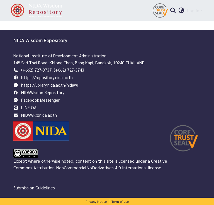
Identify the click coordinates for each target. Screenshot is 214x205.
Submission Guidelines (34, 188)
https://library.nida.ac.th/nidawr (49, 84)
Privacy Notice (96, 201)
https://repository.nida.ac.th (47, 77)
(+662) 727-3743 (69, 69)
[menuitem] (181, 10)
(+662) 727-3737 (36, 69)
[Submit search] (172, 10)
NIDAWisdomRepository (42, 92)
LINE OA (29, 107)
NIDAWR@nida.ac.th (39, 115)
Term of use (120, 201)
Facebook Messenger (40, 99)
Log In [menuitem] (193, 10)
